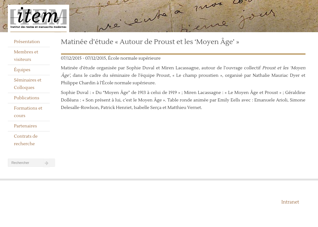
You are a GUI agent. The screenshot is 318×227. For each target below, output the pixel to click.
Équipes (22, 70)
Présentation (27, 42)
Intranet (290, 202)
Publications (26, 98)
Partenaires (25, 126)
